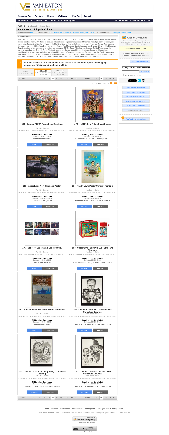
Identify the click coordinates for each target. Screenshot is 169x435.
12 (57, 79)
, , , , (71, 33)
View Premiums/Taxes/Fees (135, 97)
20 (106, 79)
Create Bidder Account (140, 20)
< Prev (22, 79)
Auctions (39, 16)
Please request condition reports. (121, 33)
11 (53, 79)
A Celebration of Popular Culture (40, 26)
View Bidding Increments (136, 92)
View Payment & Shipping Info (135, 101)
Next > (87, 79)
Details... (34, 145)
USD (31, 33)
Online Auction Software (87, 422)
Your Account (55, 20)
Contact (87, 16)
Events (50, 16)
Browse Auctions (26, 20)
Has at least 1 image (131, 75)
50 (110, 79)
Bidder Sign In (121, 20)
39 (76, 79)
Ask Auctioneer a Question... (134, 118)
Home (47, 409)
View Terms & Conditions (136, 105)
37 (67, 79)
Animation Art (24, 16)
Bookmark (50, 145)
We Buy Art (63, 16)
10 (101, 79)
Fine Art (75, 16)
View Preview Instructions (136, 88)
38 (72, 79)
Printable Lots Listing (135, 110)
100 (114, 79)
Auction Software (89, 432)
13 (61, 79)
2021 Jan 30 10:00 (43, 73)
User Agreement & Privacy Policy (110, 409)
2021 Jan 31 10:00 (60, 73)
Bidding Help (70, 20)
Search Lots (41, 20)
